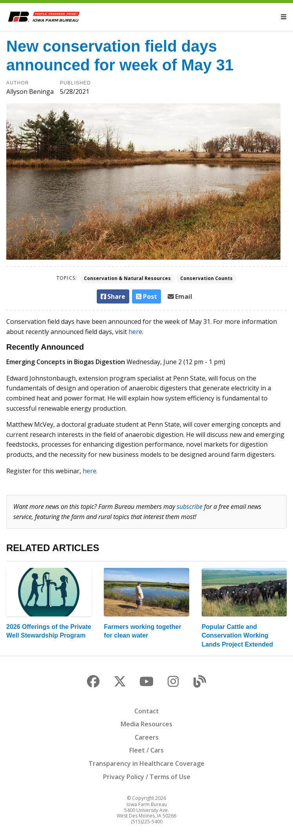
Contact (146, 711)
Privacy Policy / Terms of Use (146, 776)
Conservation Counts (206, 278)
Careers (147, 737)
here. (135, 331)
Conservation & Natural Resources (127, 278)
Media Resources (146, 724)
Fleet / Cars (146, 750)
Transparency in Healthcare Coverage (146, 763)
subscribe (190, 506)
